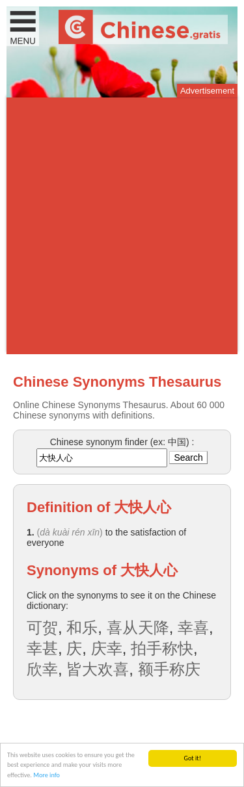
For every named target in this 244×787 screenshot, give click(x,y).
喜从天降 (138, 627)
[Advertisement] (122, 226)
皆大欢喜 (97, 669)
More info (46, 775)
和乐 (82, 627)
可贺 (42, 627)
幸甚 (42, 648)
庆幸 (106, 648)
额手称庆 (169, 669)
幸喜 (193, 627)
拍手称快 (162, 648)
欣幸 (42, 669)
